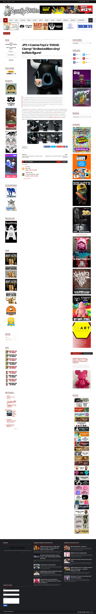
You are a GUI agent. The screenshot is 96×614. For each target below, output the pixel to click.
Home (4, 1)
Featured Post (76, 353)
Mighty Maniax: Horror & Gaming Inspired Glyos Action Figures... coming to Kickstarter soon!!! (81, 569)
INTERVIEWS (81, 20)
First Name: (10, 51)
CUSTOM (23, 20)
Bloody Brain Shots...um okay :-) (79, 546)
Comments (9, 339)
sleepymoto (27, 172)
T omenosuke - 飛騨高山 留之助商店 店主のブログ (11, 402)
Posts (7, 337)
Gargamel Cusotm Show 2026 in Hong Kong (11, 421)
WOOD (40, 20)
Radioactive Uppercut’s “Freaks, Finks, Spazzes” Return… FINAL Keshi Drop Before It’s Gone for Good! (50, 548)
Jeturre (8, 395)
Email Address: (11, 54)
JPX (41, 39)
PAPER (46, 20)
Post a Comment (27, 178)
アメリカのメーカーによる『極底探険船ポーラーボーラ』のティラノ (11, 405)
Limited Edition (46, 39)
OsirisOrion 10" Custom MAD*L (48, 564)
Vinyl (55, 39)
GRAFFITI (65, 20)
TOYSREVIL (9, 410)
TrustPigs (52, 39)
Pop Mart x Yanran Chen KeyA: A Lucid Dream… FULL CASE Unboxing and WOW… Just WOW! (50, 557)
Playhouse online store (54, 117)
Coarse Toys (27, 39)
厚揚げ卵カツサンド (10, 426)
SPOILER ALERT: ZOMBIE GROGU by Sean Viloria (14, 414)
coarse (30, 111)
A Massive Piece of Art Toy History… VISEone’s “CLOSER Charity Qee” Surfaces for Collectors (80, 360)
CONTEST (73, 20)
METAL (35, 20)
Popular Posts (87, 353)
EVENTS (59, 20)
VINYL (16, 20)
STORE (10, 20)
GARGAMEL (9, 419)
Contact (9, 1)
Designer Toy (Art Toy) (35, 39)
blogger (59, 161)
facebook (64, 161)
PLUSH (52, 20)
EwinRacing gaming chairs (81, 234)
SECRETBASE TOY (10, 425)
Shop (13, 1)
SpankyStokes (10, 611)
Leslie (26, 166)
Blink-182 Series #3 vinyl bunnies (79, 553)
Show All (15, 428)
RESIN (29, 20)
